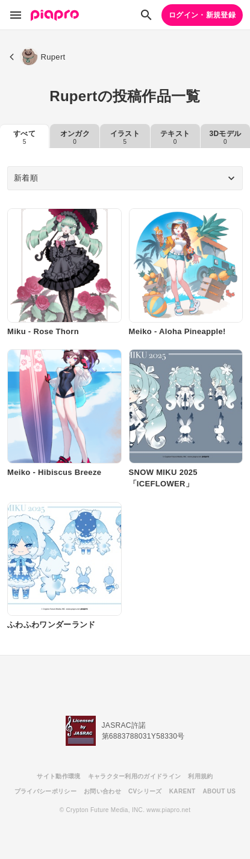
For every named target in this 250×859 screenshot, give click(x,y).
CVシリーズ (145, 791)
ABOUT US (219, 791)
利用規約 (200, 776)
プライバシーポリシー (45, 791)
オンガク (75, 137)
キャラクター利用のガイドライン (134, 776)
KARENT (182, 791)
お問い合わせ (102, 791)
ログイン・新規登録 (202, 15)
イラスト (125, 137)
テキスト (175, 137)
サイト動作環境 (58, 776)
